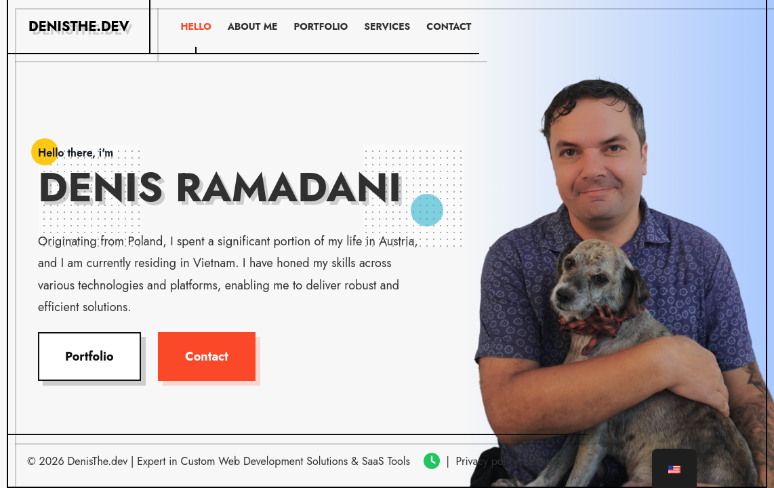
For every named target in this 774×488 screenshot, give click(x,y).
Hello (195, 26)
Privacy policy (486, 461)
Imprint (551, 461)
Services (387, 26)
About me (253, 26)
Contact (206, 356)
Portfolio (89, 356)
